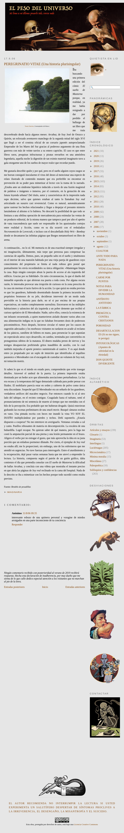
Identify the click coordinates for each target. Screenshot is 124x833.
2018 (96, 166)
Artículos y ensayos (100, 430)
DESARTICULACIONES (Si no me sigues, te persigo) (108, 334)
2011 (96, 201)
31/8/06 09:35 (30, 513)
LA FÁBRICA (103, 307)
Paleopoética (96, 465)
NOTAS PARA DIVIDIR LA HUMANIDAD (105, 290)
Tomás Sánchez (29, 126)
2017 (96, 171)
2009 (96, 211)
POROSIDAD (103, 325)
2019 (96, 161)
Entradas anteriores (75, 587)
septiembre (103, 241)
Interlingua (95, 443)
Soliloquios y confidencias (103, 470)
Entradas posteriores (14, 587)
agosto (100, 246)
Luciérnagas (96, 447)
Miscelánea (95, 461)
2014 (96, 186)
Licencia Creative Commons (86, 824)
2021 (96, 151)
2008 (96, 216)
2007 (96, 222)
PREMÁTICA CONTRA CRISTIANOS (105, 317)
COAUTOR (102, 250)
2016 (96, 176)
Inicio (45, 587)
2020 (96, 156)
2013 (96, 191)
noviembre (102, 231)
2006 (96, 227)
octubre (101, 236)
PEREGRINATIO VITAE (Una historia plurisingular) (42, 64)
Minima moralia (98, 456)
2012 (96, 196)
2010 (96, 206)
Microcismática (98, 452)
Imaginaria (14, 492)
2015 (96, 181)
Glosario (94, 434)
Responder (17, 524)
